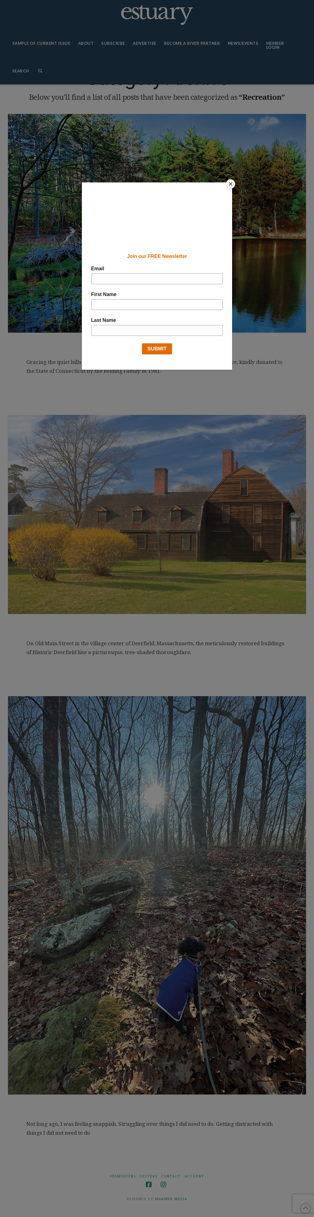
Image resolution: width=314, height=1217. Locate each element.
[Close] (230, 184)
